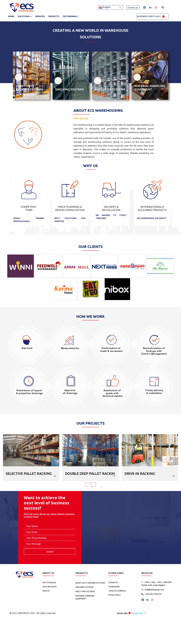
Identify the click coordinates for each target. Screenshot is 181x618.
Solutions (24, 16)
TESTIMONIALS (70, 16)
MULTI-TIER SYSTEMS (110, 89)
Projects (53, 16)
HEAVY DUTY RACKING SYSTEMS (29, 87)
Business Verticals (149, 16)
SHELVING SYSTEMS (69, 89)
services (40, 16)
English (104, 7)
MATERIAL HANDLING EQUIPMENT (149, 87)
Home (11, 16)
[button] (133, 7)
